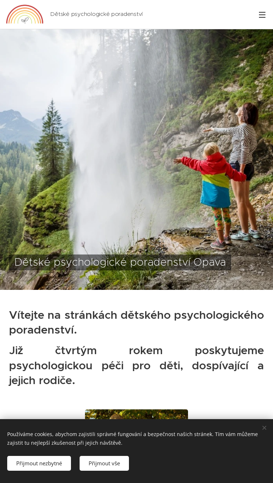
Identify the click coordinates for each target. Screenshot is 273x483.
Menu (262, 14)
